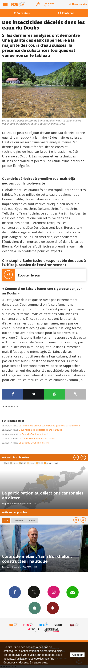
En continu (22, 13)
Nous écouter (79, 4)
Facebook (15, 592)
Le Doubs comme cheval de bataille (28, 438)
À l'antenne (66, 13)
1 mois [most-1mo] (32, 520)
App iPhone (35, 608)
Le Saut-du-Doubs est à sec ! (25, 434)
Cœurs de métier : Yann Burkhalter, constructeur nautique (37, 558)
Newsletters (72, 592)
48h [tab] (6, 520)
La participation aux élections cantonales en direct (42, 495)
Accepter (77, 654)
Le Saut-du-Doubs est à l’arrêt (25, 442)
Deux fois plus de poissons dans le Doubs (32, 429)
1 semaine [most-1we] (18, 520)
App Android (53, 608)
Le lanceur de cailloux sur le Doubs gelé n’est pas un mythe (41, 425)
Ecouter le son (21, 275)
